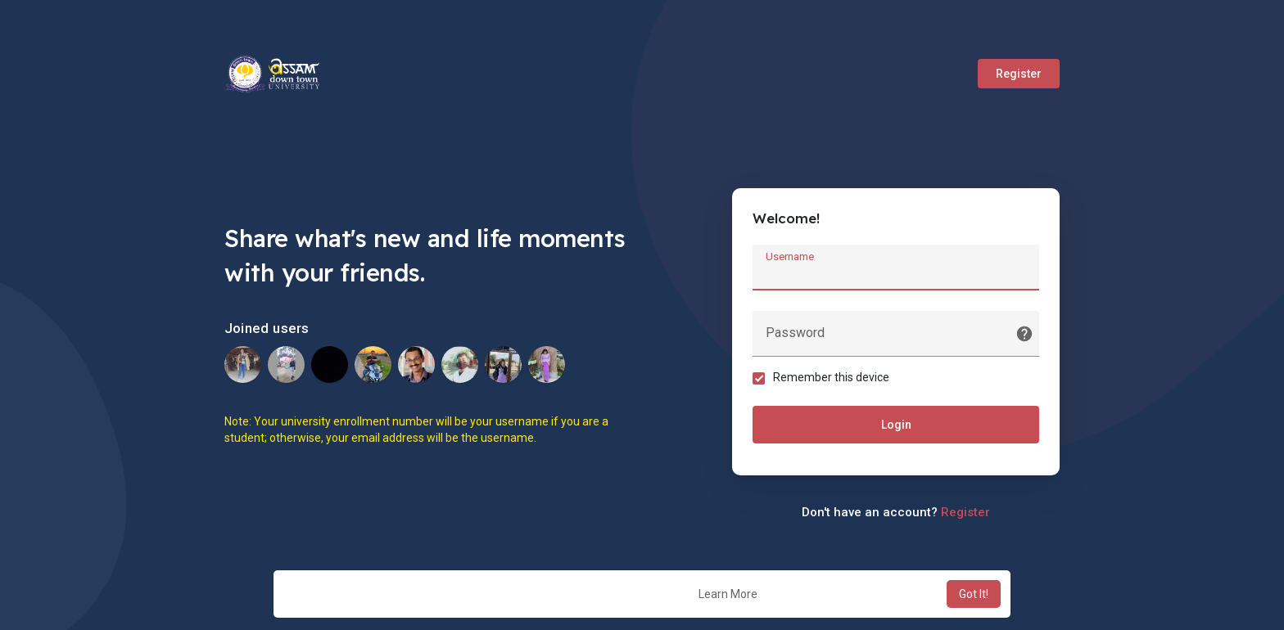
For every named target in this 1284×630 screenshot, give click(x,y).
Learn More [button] (728, 594)
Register (1019, 73)
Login (896, 424)
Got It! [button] (973, 594)
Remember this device (831, 377)
